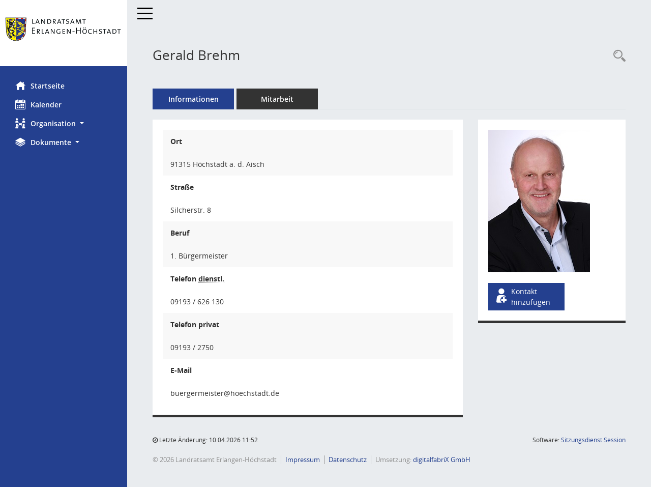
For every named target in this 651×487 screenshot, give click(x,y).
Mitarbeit (277, 99)
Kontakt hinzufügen (522, 297)
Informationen (193, 99)
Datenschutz (348, 459)
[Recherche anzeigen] (617, 56)
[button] (63, 123)
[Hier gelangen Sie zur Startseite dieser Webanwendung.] (63, 33)
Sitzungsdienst (593, 440)
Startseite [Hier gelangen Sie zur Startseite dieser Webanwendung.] (40, 85)
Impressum (302, 459)
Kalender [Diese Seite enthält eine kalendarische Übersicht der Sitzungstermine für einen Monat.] (38, 104)
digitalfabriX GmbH (441, 459)
